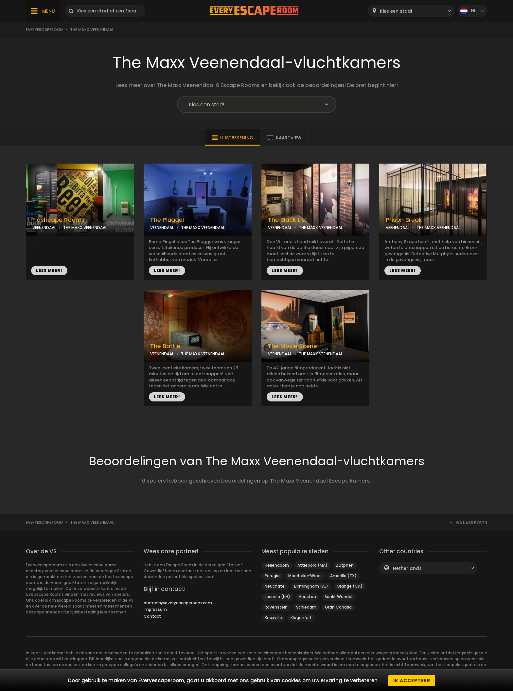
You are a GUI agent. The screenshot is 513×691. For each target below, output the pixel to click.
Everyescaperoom (44, 29)
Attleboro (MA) (312, 565)
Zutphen (345, 565)
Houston (307, 596)
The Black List (288, 219)
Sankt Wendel (338, 596)
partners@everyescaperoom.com (178, 603)
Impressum (155, 609)
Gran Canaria (338, 607)
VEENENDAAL (44, 227)
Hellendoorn (277, 565)
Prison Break (404, 219)
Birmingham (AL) (311, 586)
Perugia (272, 575)
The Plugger (167, 219)
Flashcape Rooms (58, 219)
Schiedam (306, 607)
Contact (152, 616)
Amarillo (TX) (343, 575)
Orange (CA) (350, 586)
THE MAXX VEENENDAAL (85, 227)
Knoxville (273, 617)
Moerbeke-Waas (305, 575)
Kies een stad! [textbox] (396, 11)
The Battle (165, 346)
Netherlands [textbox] (407, 568)
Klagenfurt (301, 617)
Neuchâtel (275, 586)
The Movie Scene (292, 346)
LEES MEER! (49, 270)
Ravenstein (276, 607)
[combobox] (411, 11)
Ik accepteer (411, 680)
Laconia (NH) (277, 596)
